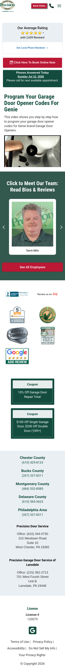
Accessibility (16, 648)
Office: (32, 534)
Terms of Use (19, 642)
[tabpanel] (32, 226)
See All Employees (32, 267)
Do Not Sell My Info (42, 648)
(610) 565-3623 (32, 501)
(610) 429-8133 (32, 462)
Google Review (32, 630)
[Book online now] (39, 6)
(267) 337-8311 (32, 475)
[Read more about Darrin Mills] (32, 227)
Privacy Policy (42, 642)
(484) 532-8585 (32, 488)
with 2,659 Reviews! (32, 37)
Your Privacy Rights (32, 655)
